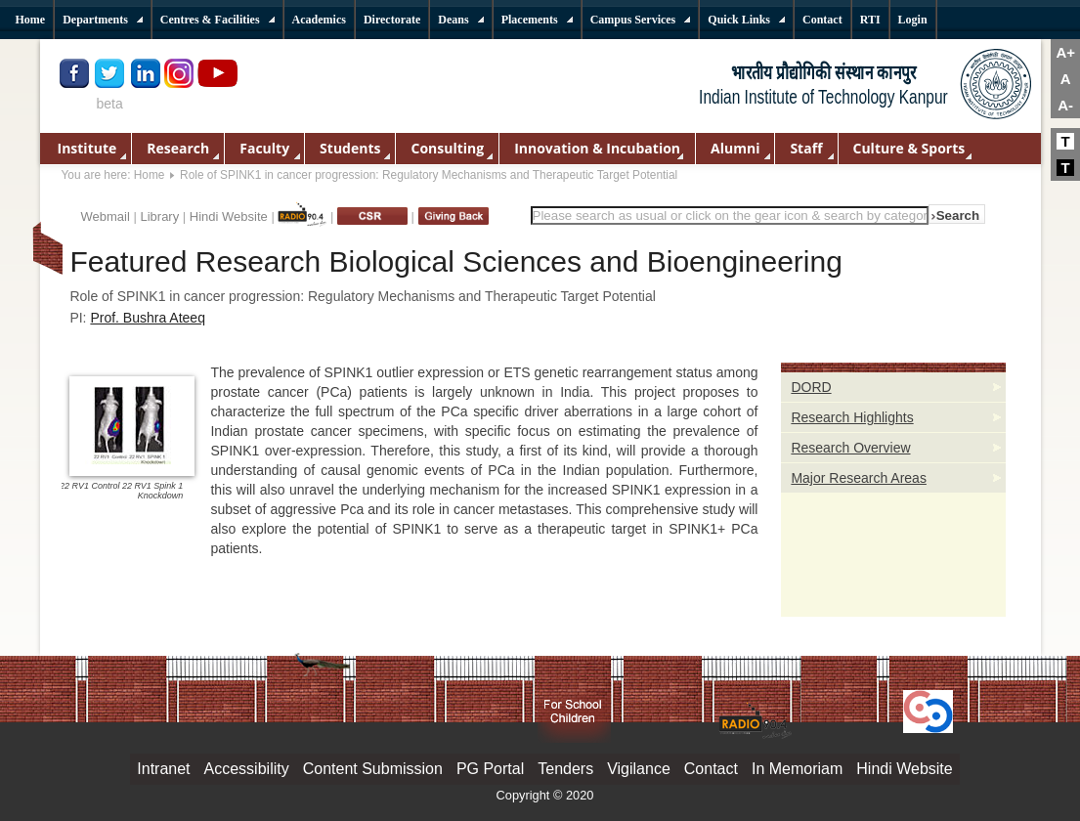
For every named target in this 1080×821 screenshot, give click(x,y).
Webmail (105, 216)
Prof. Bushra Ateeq (147, 317)
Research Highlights (852, 417)
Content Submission (373, 768)
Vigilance (638, 768)
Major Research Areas (859, 478)
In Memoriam (797, 768)
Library (159, 216)
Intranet (163, 768)
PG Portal (490, 768)
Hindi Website (229, 216)
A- (1065, 105)
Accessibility (246, 768)
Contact (711, 768)
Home (149, 175)
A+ (1065, 52)
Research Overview (850, 447)
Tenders (565, 768)
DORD (811, 387)
